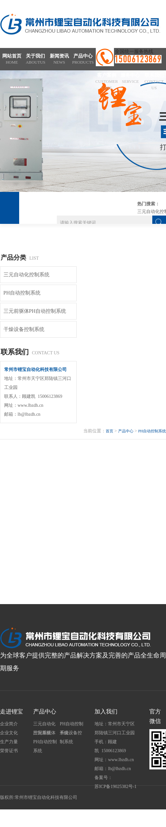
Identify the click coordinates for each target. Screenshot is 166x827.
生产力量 (9, 741)
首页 (109, 431)
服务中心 (130, 79)
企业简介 (9, 723)
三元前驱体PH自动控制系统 (35, 311)
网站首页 (12, 59)
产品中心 (83, 59)
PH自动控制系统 (22, 292)
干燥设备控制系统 (24, 329)
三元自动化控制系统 (26, 274)
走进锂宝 (11, 711)
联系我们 (154, 82)
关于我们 (35, 59)
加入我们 (105, 711)
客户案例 (106, 82)
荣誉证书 (9, 750)
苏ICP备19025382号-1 (115, 786)
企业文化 (9, 732)
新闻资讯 (59, 59)
